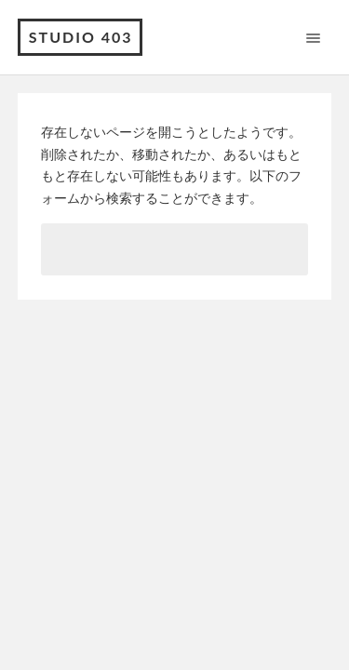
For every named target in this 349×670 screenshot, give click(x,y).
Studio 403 (81, 37)
